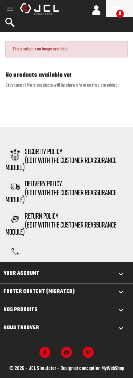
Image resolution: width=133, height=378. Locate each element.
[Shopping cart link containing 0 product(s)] (119, 10)
